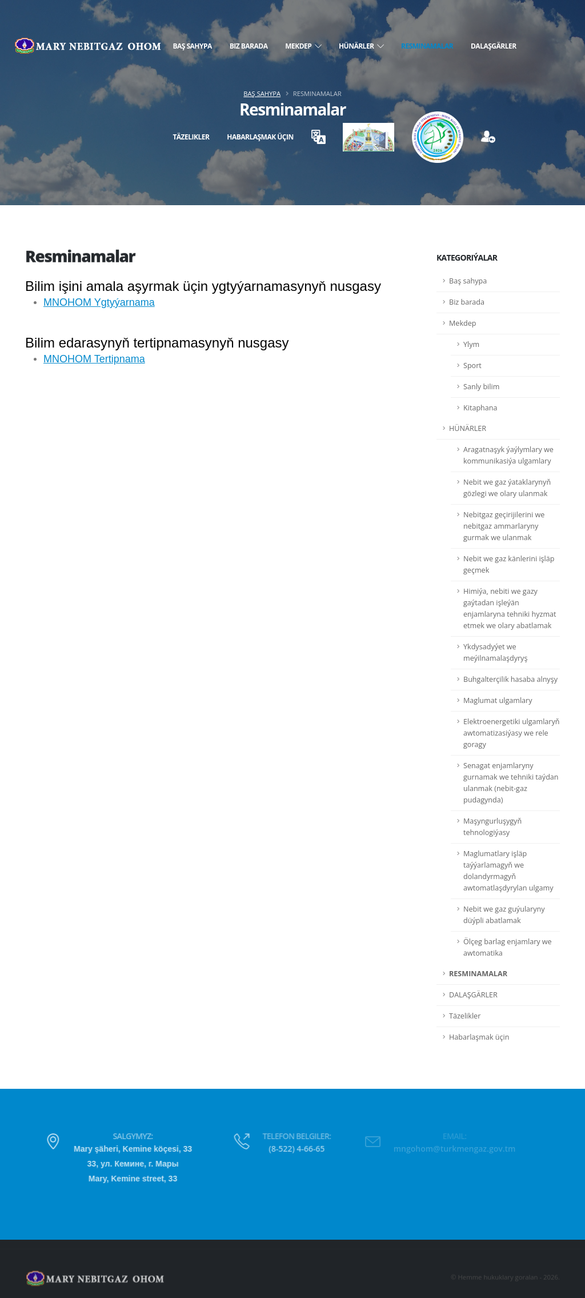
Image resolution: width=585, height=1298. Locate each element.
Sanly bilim (481, 387)
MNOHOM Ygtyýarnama (99, 302)
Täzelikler (191, 137)
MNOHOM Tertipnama (94, 359)
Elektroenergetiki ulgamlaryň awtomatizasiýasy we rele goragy (511, 733)
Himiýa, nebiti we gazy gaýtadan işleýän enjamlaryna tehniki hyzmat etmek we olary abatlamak (509, 608)
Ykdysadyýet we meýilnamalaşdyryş (495, 652)
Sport (472, 365)
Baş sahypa (192, 46)
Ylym (471, 344)
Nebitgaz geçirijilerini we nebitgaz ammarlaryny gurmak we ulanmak (503, 526)
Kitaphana (480, 408)
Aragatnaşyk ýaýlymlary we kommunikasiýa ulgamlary (508, 455)
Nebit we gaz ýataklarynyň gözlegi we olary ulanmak (507, 487)
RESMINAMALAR (427, 46)
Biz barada (249, 46)
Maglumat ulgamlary (497, 700)
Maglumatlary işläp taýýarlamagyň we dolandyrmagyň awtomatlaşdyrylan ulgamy (508, 871)
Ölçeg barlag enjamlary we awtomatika (507, 947)
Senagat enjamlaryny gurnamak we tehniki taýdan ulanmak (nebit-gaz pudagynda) (511, 783)
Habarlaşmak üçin (260, 137)
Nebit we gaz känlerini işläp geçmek (508, 564)
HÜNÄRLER (361, 46)
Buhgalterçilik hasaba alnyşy (510, 679)
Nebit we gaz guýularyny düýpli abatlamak (504, 914)
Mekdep (303, 46)
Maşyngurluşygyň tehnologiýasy (492, 826)
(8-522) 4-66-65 (281, 1148)
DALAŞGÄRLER (493, 46)
